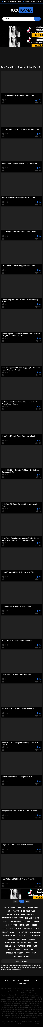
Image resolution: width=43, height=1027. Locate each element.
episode (32, 939)
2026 (32, 949)
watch (21, 946)
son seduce (21, 939)
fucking (11, 939)
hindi (13, 936)
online (36, 921)
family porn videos (14, 953)
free (29, 946)
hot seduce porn (21, 956)
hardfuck (23, 932)
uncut (37, 928)
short (5, 932)
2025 (11, 929)
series (34, 925)
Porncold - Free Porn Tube (32, 1)
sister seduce (9, 907)
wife (21, 918)
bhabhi (6, 936)
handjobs (24, 925)
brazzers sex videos (9, 918)
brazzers (22, 936)
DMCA (36, 980)
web (35, 946)
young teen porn (24, 929)
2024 (5, 921)
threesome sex (35, 932)
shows (12, 932)
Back (15, 901)
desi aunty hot (34, 936)
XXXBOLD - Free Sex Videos (12, 1)
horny (26, 949)
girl (28, 921)
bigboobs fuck (28, 911)
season (16, 911)
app (29, 942)
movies (14, 925)
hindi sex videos (14, 949)
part (35, 942)
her (19, 907)
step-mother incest (17, 921)
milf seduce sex (28, 915)
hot (8, 911)
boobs (4, 928)
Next (27, 901)
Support (16, 980)
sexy (28, 953)
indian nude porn (30, 907)
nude (6, 925)
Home (6, 980)
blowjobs (10, 942)
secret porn (13, 914)
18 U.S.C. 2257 (21, 983)
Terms (26, 980)
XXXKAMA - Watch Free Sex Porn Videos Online (19, 1022)
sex (14, 946)
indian (8, 946)
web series (21, 942)
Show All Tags (21, 961)
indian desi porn (32, 918)
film (34, 953)
